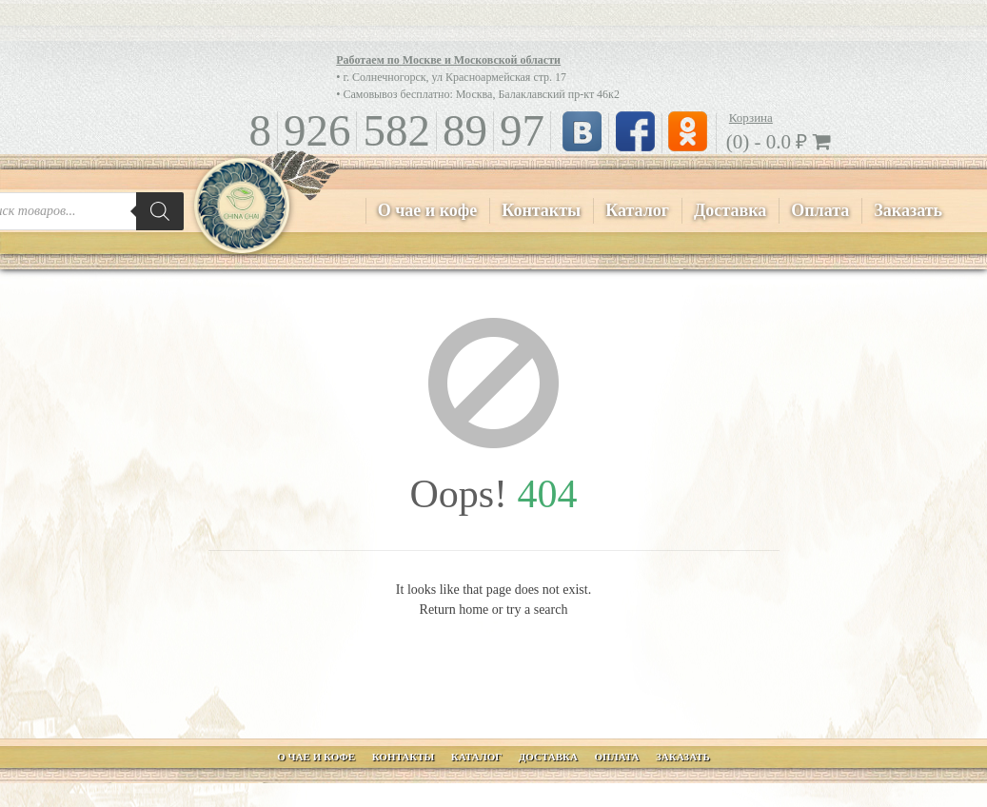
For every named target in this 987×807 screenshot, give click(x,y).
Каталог (637, 210)
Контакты (541, 210)
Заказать (908, 210)
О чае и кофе (428, 210)
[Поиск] (160, 211)
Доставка (730, 210)
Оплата (820, 210)
